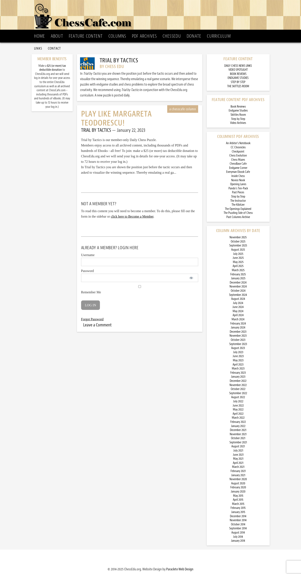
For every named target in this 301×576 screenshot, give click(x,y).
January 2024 (238, 328)
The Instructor (238, 201)
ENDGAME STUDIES (238, 78)
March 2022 (238, 418)
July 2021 (238, 451)
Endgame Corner (238, 168)
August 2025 (238, 250)
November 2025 (238, 237)
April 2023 (238, 365)
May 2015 (238, 496)
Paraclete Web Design (179, 569)
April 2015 (238, 500)
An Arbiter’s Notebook (238, 143)
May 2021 (238, 459)
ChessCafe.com (152, 15)
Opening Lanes (238, 184)
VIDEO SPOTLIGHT (238, 70)
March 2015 (238, 504)
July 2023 (238, 352)
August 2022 (238, 397)
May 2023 (238, 360)
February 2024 (238, 324)
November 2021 (238, 434)
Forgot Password (92, 319)
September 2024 (238, 295)
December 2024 (238, 283)
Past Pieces (238, 192)
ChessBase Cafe (238, 164)
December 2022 (238, 381)
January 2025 (238, 278)
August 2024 (238, 299)
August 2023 (238, 348)
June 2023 (238, 356)
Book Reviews (238, 107)
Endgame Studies (238, 111)
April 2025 (238, 266)
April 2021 (238, 463)
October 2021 (238, 438)
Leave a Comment (97, 325)
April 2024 (238, 315)
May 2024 (238, 311)
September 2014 (238, 528)
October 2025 (238, 242)
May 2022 (238, 410)
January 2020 (238, 492)
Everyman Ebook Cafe (238, 172)
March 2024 (238, 319)
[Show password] (191, 278)
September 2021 (238, 442)
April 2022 (238, 414)
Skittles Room (238, 115)
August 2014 (238, 533)
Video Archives (238, 123)
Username (88, 255)
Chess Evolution (238, 156)
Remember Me (139, 289)
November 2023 (238, 336)
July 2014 (238, 537)
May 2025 (238, 262)
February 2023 (238, 373)
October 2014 (238, 524)
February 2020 (238, 487)
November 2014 (238, 520)
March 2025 (238, 270)
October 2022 (238, 389)
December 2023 (238, 332)
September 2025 (238, 246)
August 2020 (238, 483)
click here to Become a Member (132, 216)
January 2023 (238, 377)
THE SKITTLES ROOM (238, 86)
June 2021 (238, 455)
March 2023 (238, 369)
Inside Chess (238, 176)
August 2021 (238, 446)
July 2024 (238, 303)
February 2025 (238, 274)
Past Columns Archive (238, 217)
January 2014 (238, 541)
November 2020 (238, 479)
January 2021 (238, 475)
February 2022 (238, 422)
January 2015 (238, 512)
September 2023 (238, 344)
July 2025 (238, 254)
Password (87, 271)
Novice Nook (238, 180)
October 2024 (238, 291)
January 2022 (238, 426)
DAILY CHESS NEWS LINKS (238, 66)
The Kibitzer (238, 205)
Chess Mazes (238, 160)
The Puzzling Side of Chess (238, 213)
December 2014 (238, 516)
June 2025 (238, 258)
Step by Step (238, 119)
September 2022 (238, 393)
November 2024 (238, 287)
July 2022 (238, 401)
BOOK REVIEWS (238, 74)
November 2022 (238, 385)
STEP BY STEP (238, 82)
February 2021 (238, 471)
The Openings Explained (238, 209)
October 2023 (238, 340)
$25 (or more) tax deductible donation (52, 68)
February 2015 (238, 508)
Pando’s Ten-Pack (238, 188)
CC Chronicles (238, 147)
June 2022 (238, 406)
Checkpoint (238, 152)
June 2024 (238, 307)
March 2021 (238, 467)
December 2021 (238, 430)
